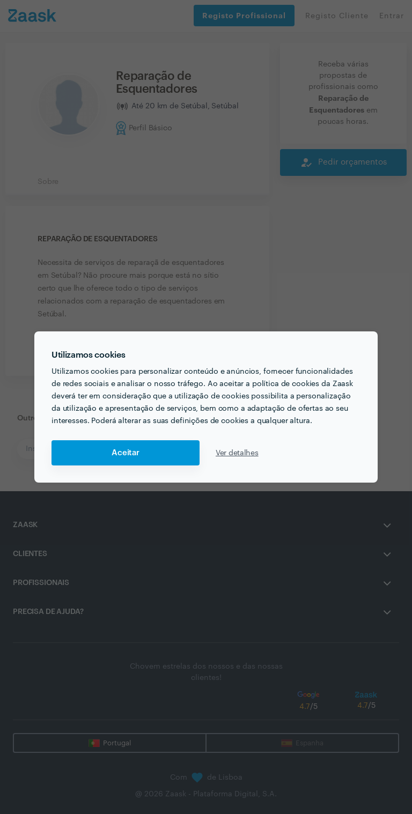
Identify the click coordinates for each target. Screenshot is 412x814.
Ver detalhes (237, 453)
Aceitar (125, 453)
